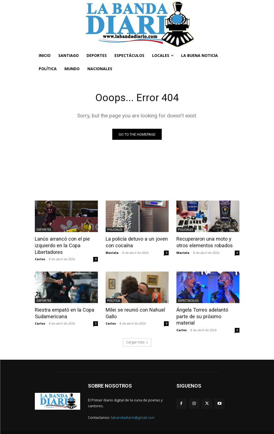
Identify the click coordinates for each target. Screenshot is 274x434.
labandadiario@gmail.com (133, 409)
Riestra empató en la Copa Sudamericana (62, 312)
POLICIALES (114, 230)
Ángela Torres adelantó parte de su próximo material (206, 312)
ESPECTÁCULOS (188, 300)
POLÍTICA (113, 300)
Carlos (40, 258)
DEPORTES (43, 230)
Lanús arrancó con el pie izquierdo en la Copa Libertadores (60, 245)
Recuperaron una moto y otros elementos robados (207, 242)
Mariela (112, 252)
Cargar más (137, 334)
